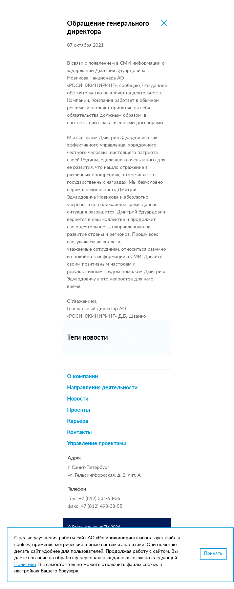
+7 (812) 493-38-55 (101, 506)
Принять (213, 553)
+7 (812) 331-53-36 (99, 498)
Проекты (78, 410)
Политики (25, 564)
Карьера (77, 421)
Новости (77, 399)
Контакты (79, 432)
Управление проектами (96, 443)
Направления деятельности (102, 387)
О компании (82, 376)
